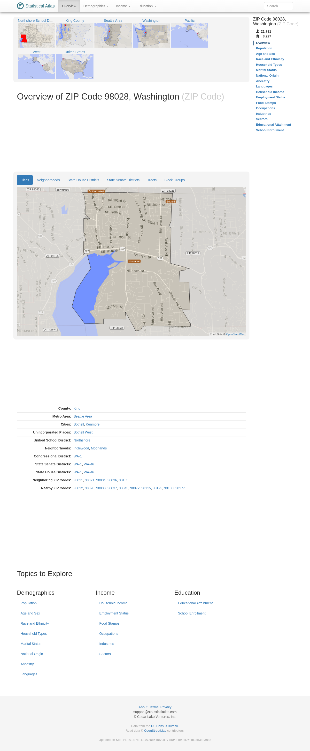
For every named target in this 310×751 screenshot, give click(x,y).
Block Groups (174, 180)
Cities (25, 180)
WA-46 (89, 464)
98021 (89, 480)
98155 (123, 480)
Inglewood (81, 448)
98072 (135, 488)
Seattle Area (83, 416)
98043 (123, 488)
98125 (157, 488)
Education (147, 6)
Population (29, 603)
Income (123, 6)
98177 (180, 488)
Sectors (105, 654)
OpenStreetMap (155, 730)
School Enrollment (192, 613)
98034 (101, 480)
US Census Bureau (164, 726)
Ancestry (27, 664)
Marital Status (31, 644)
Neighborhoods (48, 180)
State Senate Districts (123, 180)
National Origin (32, 654)
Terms (153, 707)
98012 (78, 488)
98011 (78, 480)
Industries (106, 644)
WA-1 (78, 456)
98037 (112, 488)
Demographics (95, 6)
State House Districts (83, 180)
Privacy (165, 707)
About (143, 707)
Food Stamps (109, 623)
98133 (169, 488)
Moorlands (99, 448)
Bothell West (83, 432)
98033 (101, 488)
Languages (29, 674)
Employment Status (114, 613)
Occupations (108, 633)
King (77, 408)
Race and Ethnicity (35, 623)
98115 (146, 488)
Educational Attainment (195, 603)
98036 (112, 480)
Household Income (113, 603)
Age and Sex (30, 613)
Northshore (82, 440)
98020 (89, 488)
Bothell (79, 424)
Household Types (34, 633)
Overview (69, 6)
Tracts (151, 180)
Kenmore (93, 424)
